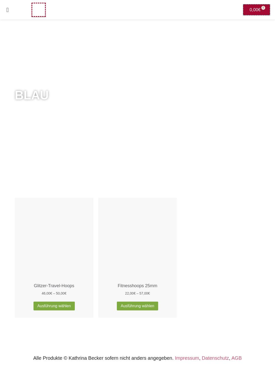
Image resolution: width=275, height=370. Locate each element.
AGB (236, 358)
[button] (7, 9)
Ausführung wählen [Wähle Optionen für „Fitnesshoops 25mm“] (137, 306)
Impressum (187, 358)
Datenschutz (215, 358)
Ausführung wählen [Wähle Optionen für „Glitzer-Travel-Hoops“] (54, 306)
